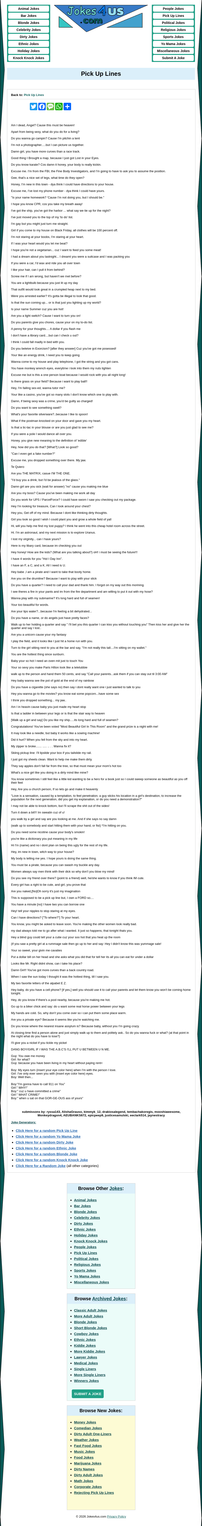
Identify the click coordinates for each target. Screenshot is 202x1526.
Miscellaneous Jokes (173, 51)
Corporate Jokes (88, 1487)
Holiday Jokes (29, 51)
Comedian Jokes (88, 1428)
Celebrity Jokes (28, 30)
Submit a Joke (87, 1394)
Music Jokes (84, 1452)
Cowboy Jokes (86, 1334)
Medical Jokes (86, 1363)
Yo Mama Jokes (173, 44)
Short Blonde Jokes (90, 1328)
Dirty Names (84, 1469)
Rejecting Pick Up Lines (94, 1493)
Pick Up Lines (173, 16)
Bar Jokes (29, 16)
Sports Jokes (173, 37)
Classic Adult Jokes (90, 1310)
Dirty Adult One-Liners (92, 1434)
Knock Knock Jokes (28, 58)
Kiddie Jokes (85, 1345)
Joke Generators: (23, 1122)
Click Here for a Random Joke (41, 1166)
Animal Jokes (28, 9)
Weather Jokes (86, 1440)
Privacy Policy (116, 1516)
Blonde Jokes (28, 23)
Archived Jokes (109, 1298)
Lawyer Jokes (85, 1357)
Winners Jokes (86, 1381)
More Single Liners (90, 1375)
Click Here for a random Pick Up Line (46, 1131)
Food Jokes (84, 1457)
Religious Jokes (173, 30)
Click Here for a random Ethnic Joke (46, 1148)
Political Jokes (173, 23)
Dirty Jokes (28, 37)
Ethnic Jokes (29, 44)
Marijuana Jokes (88, 1463)
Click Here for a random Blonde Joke (46, 1154)
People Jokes (173, 9)
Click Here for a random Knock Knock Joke (52, 1160)
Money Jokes (85, 1422)
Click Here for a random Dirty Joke (44, 1142)
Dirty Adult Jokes (88, 1475)
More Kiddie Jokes (89, 1351)
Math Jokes (83, 1481)
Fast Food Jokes (88, 1446)
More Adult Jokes (88, 1316)
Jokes (115, 1188)
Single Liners (85, 1369)
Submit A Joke (173, 58)
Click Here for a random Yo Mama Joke (48, 1136)
